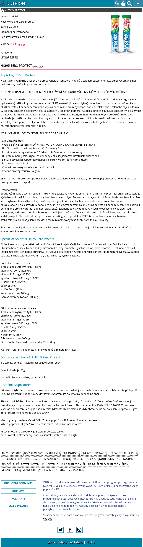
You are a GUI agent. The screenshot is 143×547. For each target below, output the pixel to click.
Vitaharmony (48, 470)
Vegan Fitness (11, 470)
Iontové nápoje (9, 57)
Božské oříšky (33, 453)
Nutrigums (106, 459)
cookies (47, 518)
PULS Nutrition (71, 464)
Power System (30, 464)
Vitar (63, 470)
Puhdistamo (50, 464)
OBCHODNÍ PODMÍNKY (18, 483)
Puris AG (89, 464)
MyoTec (78, 459)
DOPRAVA (18, 491)
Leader (37, 459)
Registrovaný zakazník (13, 37)
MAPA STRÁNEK (18, 506)
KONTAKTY (18, 498)
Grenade (100, 453)
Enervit (87, 453)
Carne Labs (52, 453)
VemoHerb (29, 470)
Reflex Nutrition (109, 464)
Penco (6, 464)
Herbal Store (117, 453)
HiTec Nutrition (12, 459)
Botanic (15, 453)
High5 (14, 16)
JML (27, 459)
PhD (15, 464)
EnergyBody (71, 453)
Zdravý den (76, 470)
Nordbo (91, 459)
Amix (5, 453)
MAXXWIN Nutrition (57, 459)
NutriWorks (125, 459)
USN (125, 464)
